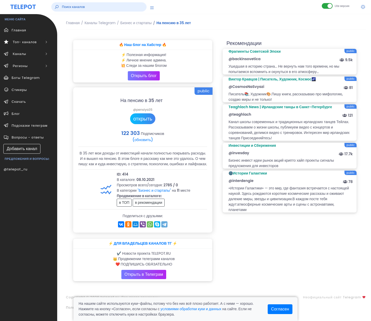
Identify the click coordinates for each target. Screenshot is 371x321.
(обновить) (142, 139)
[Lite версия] (327, 6)
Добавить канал (22, 149)
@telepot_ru (16, 169)
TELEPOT (23, 7)
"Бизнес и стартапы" (154, 190)
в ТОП (124, 202)
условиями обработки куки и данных (191, 308)
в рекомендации (148, 202)
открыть (142, 118)
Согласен (280, 309)
